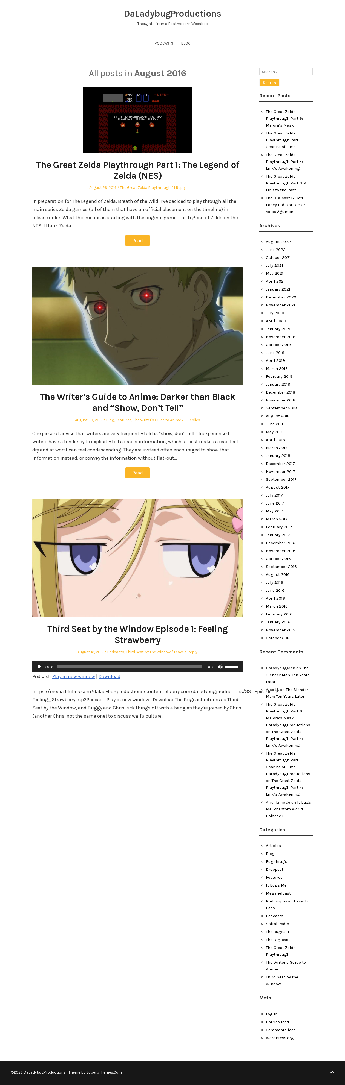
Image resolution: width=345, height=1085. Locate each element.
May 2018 (274, 431)
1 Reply (180, 187)
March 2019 (277, 368)
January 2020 (278, 328)
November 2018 (280, 400)
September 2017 (281, 479)
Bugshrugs (276, 861)
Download (109, 676)
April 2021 (275, 281)
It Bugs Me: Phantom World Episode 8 (288, 809)
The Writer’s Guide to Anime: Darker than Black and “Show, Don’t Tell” (138, 402)
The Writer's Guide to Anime (157, 419)
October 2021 (278, 257)
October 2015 (278, 637)
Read (137, 240)
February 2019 (279, 376)
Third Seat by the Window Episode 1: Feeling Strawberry (137, 634)
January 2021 (278, 289)
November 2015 (280, 629)
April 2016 (275, 598)
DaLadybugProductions (172, 13)
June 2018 (275, 423)
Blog (186, 43)
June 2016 (275, 590)
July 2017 (274, 495)
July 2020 (275, 312)
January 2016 (278, 622)
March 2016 (277, 606)
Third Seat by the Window (148, 651)
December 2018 (280, 392)
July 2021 (274, 265)
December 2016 (280, 542)
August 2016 (278, 574)
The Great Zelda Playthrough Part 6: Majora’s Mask (284, 118)
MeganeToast (278, 893)
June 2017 (275, 503)
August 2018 (278, 416)
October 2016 (278, 558)
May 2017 (274, 511)
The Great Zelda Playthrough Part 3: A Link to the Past (286, 183)
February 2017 (279, 526)
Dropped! (274, 869)
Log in (272, 1013)
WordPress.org (280, 1037)
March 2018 (277, 447)
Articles (273, 845)
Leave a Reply (185, 651)
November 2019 (280, 336)
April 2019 (275, 360)
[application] (137, 666)
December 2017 (280, 463)
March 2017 (277, 519)
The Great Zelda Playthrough (145, 187)
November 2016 (280, 550)
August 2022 (278, 241)
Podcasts (163, 43)
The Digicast (278, 939)
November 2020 (281, 305)
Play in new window (73, 676)
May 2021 (274, 273)
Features (123, 419)
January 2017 (278, 534)
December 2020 (281, 297)
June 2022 (276, 249)
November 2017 (280, 471)
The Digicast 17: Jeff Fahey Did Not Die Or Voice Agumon (285, 204)
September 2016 (281, 566)
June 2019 (275, 352)
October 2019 (278, 344)
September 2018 (281, 408)
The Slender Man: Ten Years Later (288, 674)
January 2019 (278, 384)
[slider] (130, 666)
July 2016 (274, 582)
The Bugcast (277, 931)
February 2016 (279, 614)
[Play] (39, 666)
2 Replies (192, 419)
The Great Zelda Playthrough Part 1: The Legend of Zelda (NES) (137, 170)
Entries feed (277, 1021)
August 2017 (277, 487)
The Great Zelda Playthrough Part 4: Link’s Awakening (284, 161)
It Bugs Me (276, 885)
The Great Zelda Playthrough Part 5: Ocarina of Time (284, 140)
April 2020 (276, 320)
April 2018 (275, 439)
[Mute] (220, 666)
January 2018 (278, 455)
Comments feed (281, 1029)
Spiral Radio (277, 923)
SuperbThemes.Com (104, 1072)
